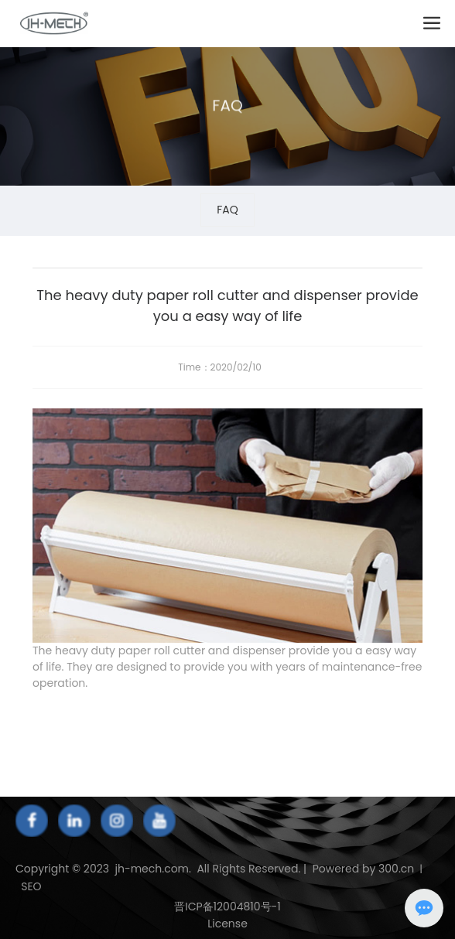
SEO (29, 886)
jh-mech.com (152, 868)
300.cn (396, 868)
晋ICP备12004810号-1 (227, 906)
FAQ (227, 112)
